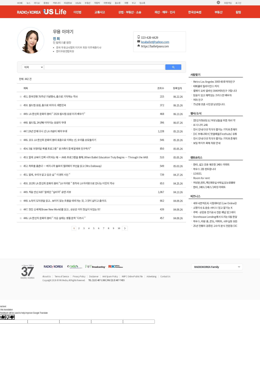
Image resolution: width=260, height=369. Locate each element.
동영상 (46, 2)
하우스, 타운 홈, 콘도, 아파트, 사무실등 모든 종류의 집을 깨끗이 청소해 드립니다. (215, 223)
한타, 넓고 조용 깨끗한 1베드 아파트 (211, 164)
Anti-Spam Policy (110, 276)
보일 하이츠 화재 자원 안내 (206, 143)
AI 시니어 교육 (200, 125)
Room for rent (201, 178)
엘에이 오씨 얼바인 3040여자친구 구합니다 (215, 90)
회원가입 (228, 2)
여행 (126, 2)
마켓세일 (107, 2)
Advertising (151, 276)
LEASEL (197, 173)
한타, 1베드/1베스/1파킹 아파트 (209, 187)
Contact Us (165, 276)
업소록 (142, 2)
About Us (46, 276)
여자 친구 (198, 99)
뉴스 (28, 2)
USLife (78, 2)
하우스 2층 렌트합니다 (204, 169)
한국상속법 (194, 12)
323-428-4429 (149, 37)
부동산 (87, 2)
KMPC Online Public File (132, 276)
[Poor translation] (10, 317)
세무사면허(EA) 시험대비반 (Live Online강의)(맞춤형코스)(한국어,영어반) (215, 205)
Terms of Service (62, 276)
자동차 (97, 2)
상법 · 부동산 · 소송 (129, 12)
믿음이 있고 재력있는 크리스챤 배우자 (212, 95)
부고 (134, 2)
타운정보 (68, 2)
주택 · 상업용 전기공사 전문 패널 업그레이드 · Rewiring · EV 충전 (214, 214)
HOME (20, 2)
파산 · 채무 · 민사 (165, 12)
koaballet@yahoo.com (155, 42)
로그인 (238, 2)
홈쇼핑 (117, 2)
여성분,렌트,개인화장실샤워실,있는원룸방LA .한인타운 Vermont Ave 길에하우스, (214, 184)
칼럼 (238, 12)
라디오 (37, 2)
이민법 (77, 12)
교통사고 (99, 12)
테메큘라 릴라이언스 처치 (206, 86)
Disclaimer (93, 276)
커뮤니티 (56, 2)
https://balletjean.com (155, 46)
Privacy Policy (79, 276)
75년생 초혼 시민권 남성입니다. (209, 104)
